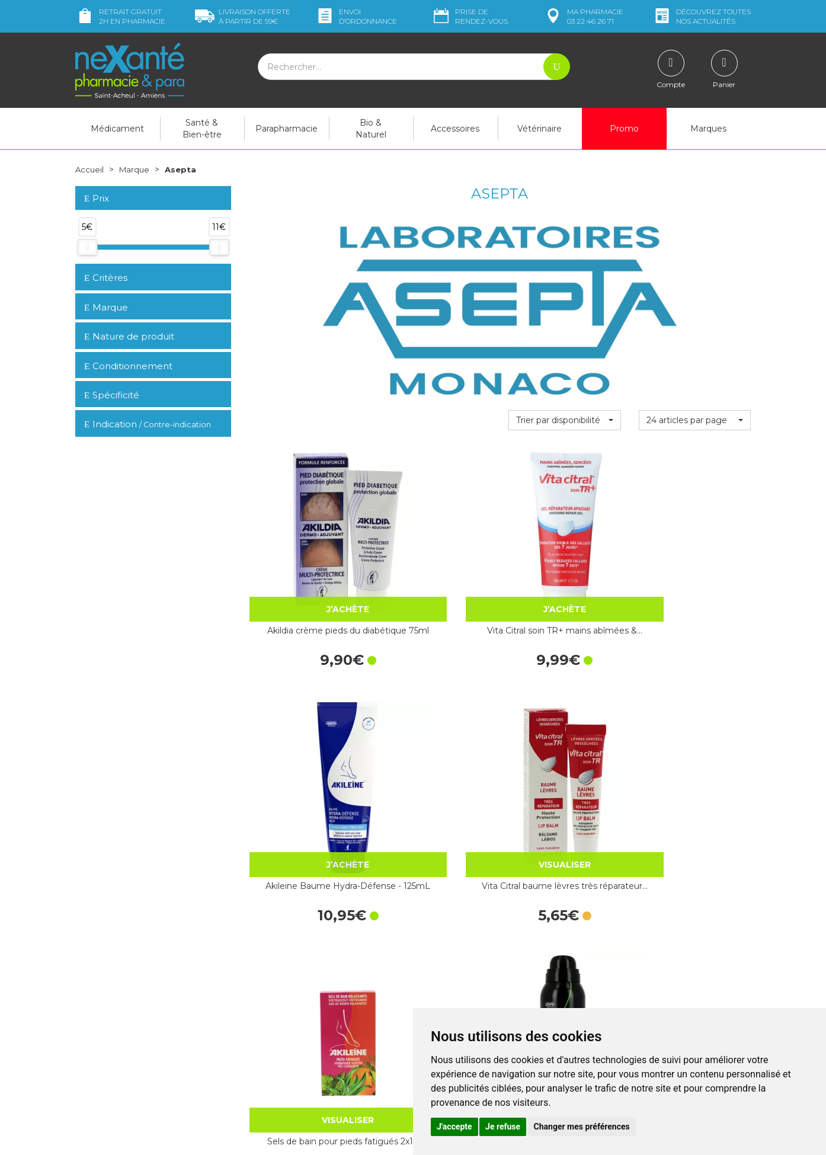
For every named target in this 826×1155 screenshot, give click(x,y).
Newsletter (270, 1011)
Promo (624, 128)
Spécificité (111, 395)
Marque (136, 169)
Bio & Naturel (371, 128)
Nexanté (270, 1137)
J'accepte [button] (454, 1126)
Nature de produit (129, 336)
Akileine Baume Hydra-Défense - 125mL (564, 571)
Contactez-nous (453, 963)
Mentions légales (454, 1006)
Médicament (117, 128)
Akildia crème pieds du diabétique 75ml (304, 571)
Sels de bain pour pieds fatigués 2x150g (304, 759)
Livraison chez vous (632, 923)
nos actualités (701, 16)
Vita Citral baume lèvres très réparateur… (694, 571)
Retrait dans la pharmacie (644, 912)
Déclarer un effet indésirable (477, 985)
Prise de (469, 16)
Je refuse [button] (502, 1126)
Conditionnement (128, 366)
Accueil (90, 169)
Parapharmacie (286, 128)
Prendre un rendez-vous (469, 973)
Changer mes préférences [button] (582, 1126)
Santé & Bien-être (202, 128)
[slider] (87, 247)
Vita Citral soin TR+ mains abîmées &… (434, 571)
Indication (147, 424)
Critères (105, 277)
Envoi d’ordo (356, 16)
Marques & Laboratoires (294, 1000)
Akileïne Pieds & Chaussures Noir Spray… (435, 759)
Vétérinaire (539, 128)
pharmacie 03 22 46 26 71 (583, 16)
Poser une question (112, 1058)
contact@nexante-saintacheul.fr (137, 1039)
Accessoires (455, 128)
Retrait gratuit (120, 16)
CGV (430, 995)
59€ (242, 16)
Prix (96, 199)
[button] (564, 420)
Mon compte (100, 1068)
